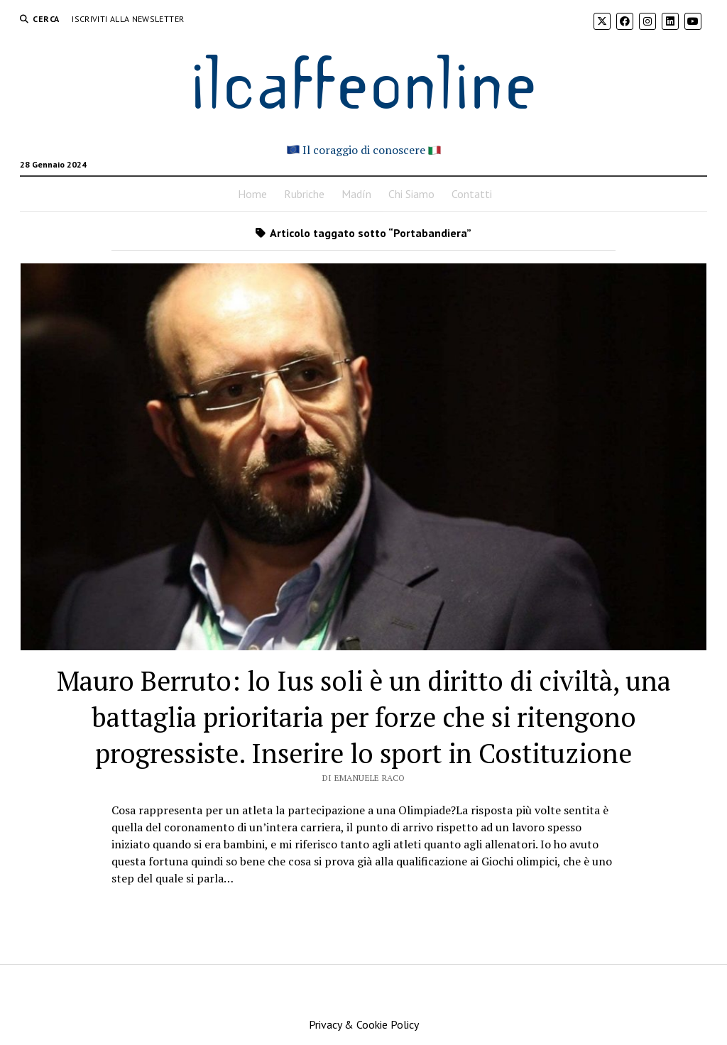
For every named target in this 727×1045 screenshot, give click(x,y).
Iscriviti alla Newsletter (128, 18)
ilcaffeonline (363, 79)
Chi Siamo (411, 194)
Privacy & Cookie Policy (364, 1024)
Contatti (472, 194)
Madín (356, 194)
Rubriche (304, 194)
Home (252, 194)
